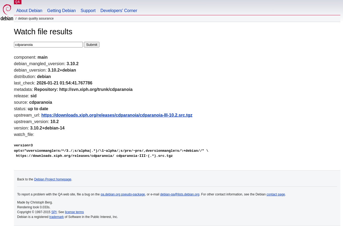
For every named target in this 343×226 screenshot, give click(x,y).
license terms (74, 212)
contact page (276, 194)
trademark (56, 217)
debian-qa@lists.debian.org (179, 194)
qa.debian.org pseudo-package (123, 194)
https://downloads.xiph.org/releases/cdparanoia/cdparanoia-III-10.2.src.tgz (116, 115)
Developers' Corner (118, 10)
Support (88, 10)
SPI (54, 212)
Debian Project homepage (52, 179)
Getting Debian (61, 10)
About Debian (29, 10)
